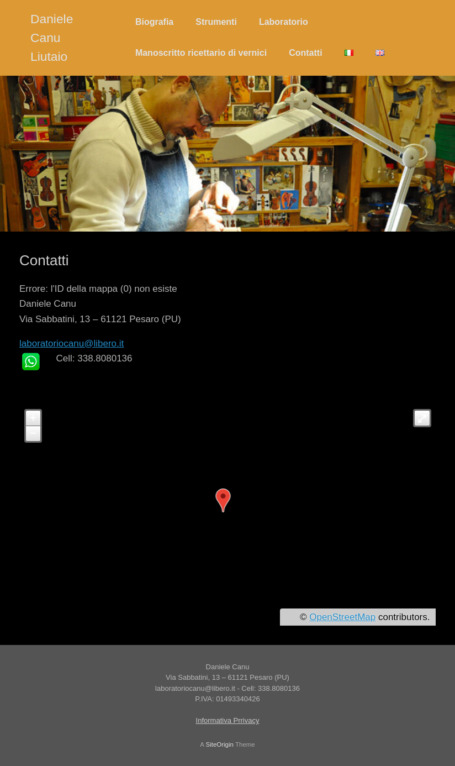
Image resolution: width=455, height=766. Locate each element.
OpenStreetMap (342, 617)
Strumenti (216, 22)
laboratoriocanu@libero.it (71, 343)
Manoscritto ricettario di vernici (201, 52)
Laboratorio (283, 22)
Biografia (154, 22)
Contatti (305, 52)
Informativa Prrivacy (228, 720)
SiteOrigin (219, 744)
